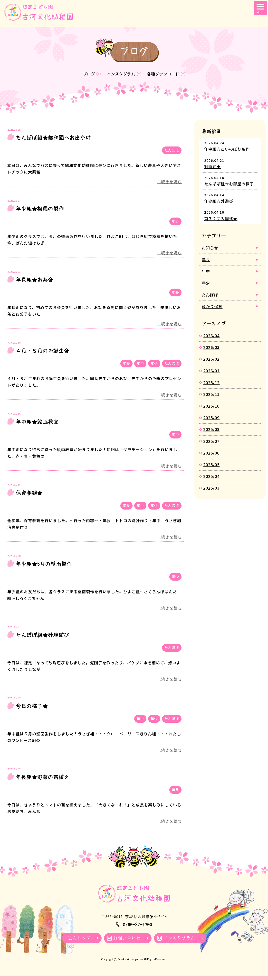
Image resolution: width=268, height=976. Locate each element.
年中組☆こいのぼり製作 (227, 150)
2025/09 (211, 418)
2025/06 (211, 453)
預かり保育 (212, 307)
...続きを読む (169, 182)
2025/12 (211, 383)
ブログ (86, 74)
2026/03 (211, 348)
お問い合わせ (127, 939)
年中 (140, 364)
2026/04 (211, 336)
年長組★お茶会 (34, 280)
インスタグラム (120, 74)
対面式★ (212, 167)
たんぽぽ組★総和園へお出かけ (53, 138)
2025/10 (211, 407)
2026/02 (211, 360)
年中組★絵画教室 (37, 422)
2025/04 (211, 477)
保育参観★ (29, 493)
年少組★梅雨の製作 (40, 209)
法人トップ (79, 939)
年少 (175, 221)
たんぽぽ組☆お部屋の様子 (229, 184)
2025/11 (211, 395)
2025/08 (211, 430)
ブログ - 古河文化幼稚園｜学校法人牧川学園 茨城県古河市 (41, 16)
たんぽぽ (171, 150)
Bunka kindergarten (130, 960)
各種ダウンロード (164, 74)
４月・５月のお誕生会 (42, 351)
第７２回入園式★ (220, 219)
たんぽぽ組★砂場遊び (42, 636)
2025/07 (211, 442)
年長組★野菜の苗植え (42, 778)
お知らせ (210, 248)
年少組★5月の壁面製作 (44, 564)
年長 (175, 293)
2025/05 (211, 465)
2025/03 (211, 489)
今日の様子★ (32, 707)
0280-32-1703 (137, 925)
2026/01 (211, 371)
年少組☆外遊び (218, 202)
